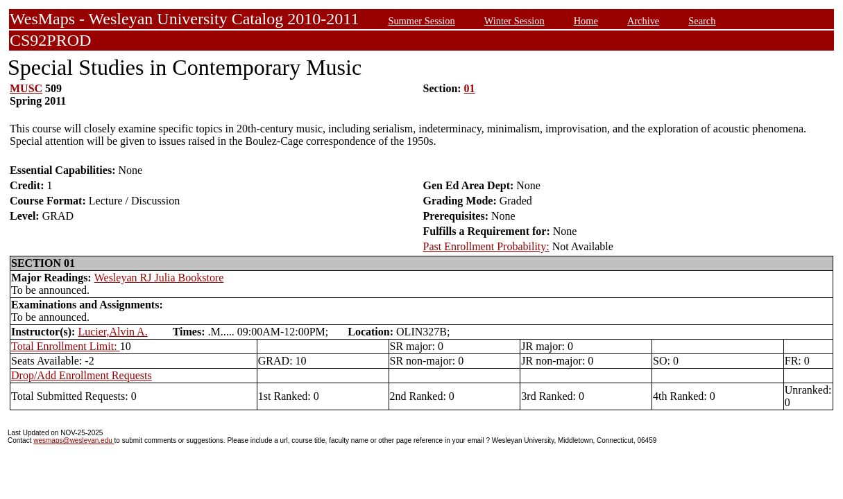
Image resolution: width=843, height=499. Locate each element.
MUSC (26, 88)
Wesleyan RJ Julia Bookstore (159, 277)
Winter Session (514, 20)
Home (586, 20)
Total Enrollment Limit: (65, 346)
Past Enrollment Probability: (486, 246)
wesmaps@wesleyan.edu (73, 440)
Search (701, 20)
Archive (643, 20)
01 (469, 88)
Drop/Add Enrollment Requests (81, 375)
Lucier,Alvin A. (112, 332)
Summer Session (421, 20)
